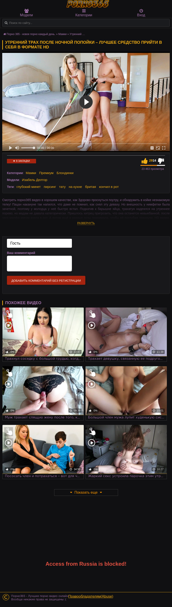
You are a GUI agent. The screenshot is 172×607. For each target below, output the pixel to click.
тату (62, 187)
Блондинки (65, 173)
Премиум (46, 173)
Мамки (31, 173)
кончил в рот (109, 187)
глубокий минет (29, 187)
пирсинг (50, 187)
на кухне (75, 187)
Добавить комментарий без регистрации (46, 280)
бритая (90, 187)
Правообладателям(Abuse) (90, 596)
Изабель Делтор (34, 180)
